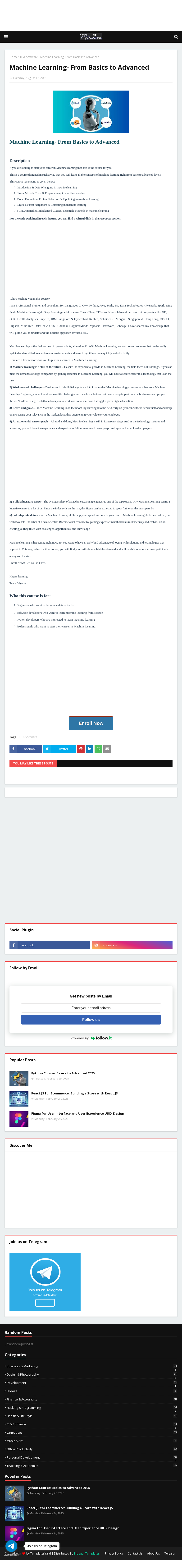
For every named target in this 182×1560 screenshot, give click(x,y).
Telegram (170, 1553)
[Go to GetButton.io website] (11, 1555)
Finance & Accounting (92, 1399)
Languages (92, 1432)
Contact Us (135, 1553)
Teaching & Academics (92, 1466)
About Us (153, 1553)
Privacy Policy (114, 1553)
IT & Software (29, 57)
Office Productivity (92, 1449)
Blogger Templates (87, 1553)
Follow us (91, 1020)
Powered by (91, 1038)
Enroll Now (91, 723)
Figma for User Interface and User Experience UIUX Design (77, 1113)
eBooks (92, 1391)
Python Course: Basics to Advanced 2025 (63, 1073)
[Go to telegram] (11, 1546)
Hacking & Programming (92, 1407)
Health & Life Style (92, 1416)
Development (92, 1383)
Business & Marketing (92, 1366)
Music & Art (92, 1441)
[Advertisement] (91, 15)
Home (13, 57)
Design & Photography (92, 1374)
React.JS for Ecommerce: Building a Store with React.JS (74, 1093)
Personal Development (92, 1457)
